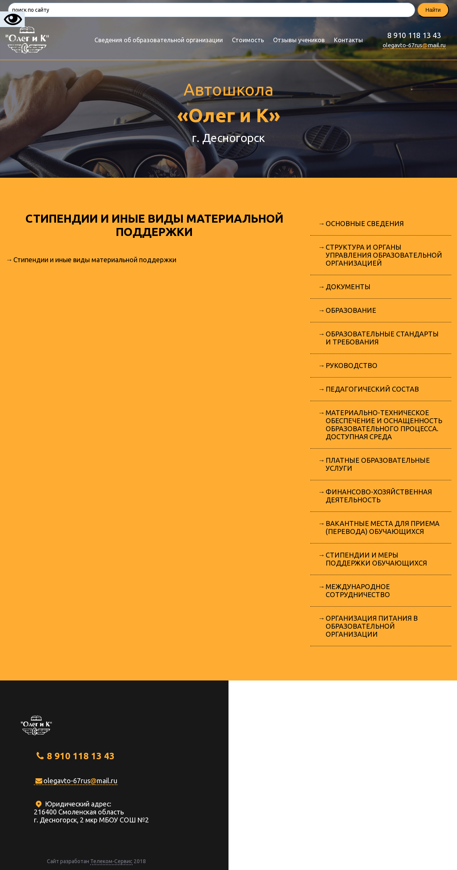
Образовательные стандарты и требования (382, 338)
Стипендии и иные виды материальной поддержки (94, 259)
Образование (351, 310)
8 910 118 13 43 (414, 35)
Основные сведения (365, 223)
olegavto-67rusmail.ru (414, 45)
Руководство (351, 365)
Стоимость (248, 40)
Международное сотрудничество (358, 590)
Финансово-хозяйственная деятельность (379, 496)
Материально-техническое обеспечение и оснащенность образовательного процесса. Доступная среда (384, 424)
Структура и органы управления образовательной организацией (384, 255)
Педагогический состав (372, 389)
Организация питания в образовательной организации (372, 626)
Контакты (348, 40)
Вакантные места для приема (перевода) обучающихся (382, 527)
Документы (348, 286)
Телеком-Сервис (111, 861)
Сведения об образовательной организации (158, 40)
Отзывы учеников (299, 40)
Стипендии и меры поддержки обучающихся (376, 559)
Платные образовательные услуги (378, 464)
